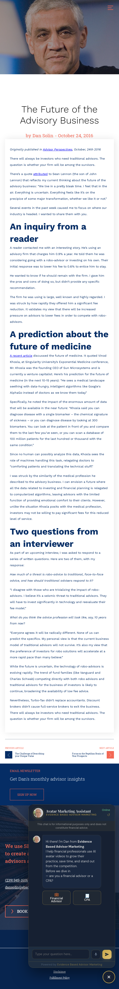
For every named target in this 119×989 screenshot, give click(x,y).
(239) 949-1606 (16, 880)
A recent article (21, 355)
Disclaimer (59, 971)
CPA (87, 897)
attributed (40, 174)
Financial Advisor (56, 897)
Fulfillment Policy (60, 978)
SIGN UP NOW (27, 794)
